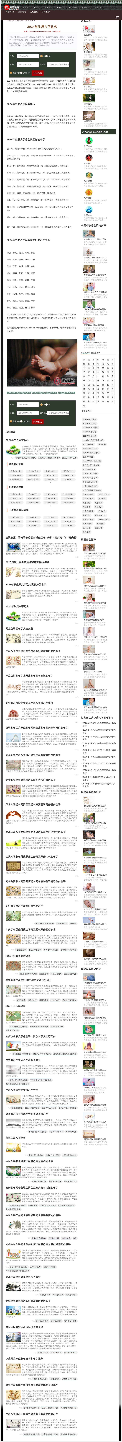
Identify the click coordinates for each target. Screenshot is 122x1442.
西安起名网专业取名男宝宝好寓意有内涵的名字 (32, 1187)
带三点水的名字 (35, 950)
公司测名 (85, 7)
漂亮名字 (33, 517)
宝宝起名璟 (43, 974)
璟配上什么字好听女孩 (39, 1027)
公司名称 (46, 12)
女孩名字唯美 (50, 494)
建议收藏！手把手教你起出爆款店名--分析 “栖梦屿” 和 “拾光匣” (42, 537)
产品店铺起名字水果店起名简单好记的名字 (29, 675)
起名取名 (86, 532)
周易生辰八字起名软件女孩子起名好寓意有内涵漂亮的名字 (38, 1244)
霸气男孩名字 (68, 471)
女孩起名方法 (100, 515)
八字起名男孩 (33, 471)
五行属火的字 (61, 923)
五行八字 (102, 511)
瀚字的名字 (32, 1000)
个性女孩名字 (50, 498)
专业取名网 (32, 1205)
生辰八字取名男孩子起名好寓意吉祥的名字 (29, 1161)
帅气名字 (68, 521)
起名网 (25, 7)
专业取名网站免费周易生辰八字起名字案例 (29, 703)
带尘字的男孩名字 (13, 1209)
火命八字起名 (88, 499)
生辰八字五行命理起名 (68, 1108)
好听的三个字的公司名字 (95, 275)
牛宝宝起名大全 (57, 1027)
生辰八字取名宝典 (39, 1182)
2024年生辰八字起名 (17, 440)
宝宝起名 (88, 35)
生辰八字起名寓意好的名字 (44, 393)
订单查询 (97, 7)
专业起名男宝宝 (42, 1321)
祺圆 (75, 1238)
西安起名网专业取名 (18, 1205)
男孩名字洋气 (50, 471)
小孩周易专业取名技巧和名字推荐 (24, 1358)
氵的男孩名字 (20, 950)
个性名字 (51, 517)
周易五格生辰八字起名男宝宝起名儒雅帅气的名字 (33, 755)
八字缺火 (88, 163)
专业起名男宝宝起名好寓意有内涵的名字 (28, 1300)
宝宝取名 (22, 12)
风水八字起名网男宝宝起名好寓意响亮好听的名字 (33, 804)
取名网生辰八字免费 (91, 465)
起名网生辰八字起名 (91, 453)
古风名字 (16, 525)
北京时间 (15, 73)
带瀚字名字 (55, 1000)
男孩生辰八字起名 (90, 482)
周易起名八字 (44, 1295)
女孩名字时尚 (68, 502)
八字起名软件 (35, 1267)
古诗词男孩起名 (68, 475)
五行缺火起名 (71, 1132)
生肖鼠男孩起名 (15, 475)
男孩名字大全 (15, 471)
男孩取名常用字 (33, 479)
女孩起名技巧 (68, 498)
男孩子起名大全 (55, 1182)
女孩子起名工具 (49, 1267)
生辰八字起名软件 (90, 474)
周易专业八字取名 (69, 1379)
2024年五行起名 (89, 423)
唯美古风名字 (33, 521)
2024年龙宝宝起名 (90, 428)
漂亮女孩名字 (15, 502)
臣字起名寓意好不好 (66, 1205)
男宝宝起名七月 (70, 1353)
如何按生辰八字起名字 (21, 1054)
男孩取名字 (33, 475)
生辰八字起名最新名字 (92, 490)
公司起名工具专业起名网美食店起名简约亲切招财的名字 (37, 727)
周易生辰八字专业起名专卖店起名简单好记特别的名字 (36, 831)
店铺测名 (88, 121)
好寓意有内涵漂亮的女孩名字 (17, 1271)
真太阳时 (25, 73)
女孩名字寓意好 (33, 502)
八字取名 (86, 507)
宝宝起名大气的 (70, 974)
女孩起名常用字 (33, 498)
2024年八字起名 (89, 432)
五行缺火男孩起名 (50, 480)
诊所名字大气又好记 (93, 672)
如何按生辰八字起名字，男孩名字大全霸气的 (31, 1036)
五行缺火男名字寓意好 (45, 923)
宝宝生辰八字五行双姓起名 (41, 1080)
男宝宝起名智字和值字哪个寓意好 (24, 1327)
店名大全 (34, 12)
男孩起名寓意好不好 (69, 1408)
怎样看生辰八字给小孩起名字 (17, 1084)
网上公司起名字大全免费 (19, 628)
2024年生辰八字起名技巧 (18, 393)
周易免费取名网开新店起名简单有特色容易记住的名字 (36, 881)
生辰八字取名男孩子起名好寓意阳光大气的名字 (32, 856)
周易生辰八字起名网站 (19, 1267)
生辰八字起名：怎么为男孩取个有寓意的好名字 (32, 1414)
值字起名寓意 (56, 1353)
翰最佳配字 (43, 1000)
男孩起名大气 (56, 974)
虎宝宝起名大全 (12, 1030)
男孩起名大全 (71, 1295)
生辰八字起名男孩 (53, 1155)
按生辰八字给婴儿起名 (42, 1054)
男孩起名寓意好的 (69, 1000)
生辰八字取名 (88, 457)
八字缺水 (88, 215)
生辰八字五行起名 (49, 1108)
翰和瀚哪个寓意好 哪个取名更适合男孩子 (28, 980)
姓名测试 (73, 7)
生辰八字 (102, 444)
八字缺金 (88, 198)
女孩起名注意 (88, 519)
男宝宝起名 (51, 475)
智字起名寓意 (43, 1353)
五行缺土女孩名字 (15, 499)
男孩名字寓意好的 (51, 950)
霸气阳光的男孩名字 (69, 950)
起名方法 (86, 515)
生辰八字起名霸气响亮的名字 (65, 1054)
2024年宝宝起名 (89, 436)
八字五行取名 (88, 511)
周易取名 (10, 12)
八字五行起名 (15, 521)
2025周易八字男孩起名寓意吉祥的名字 (27, 562)
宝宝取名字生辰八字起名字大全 (23, 1060)
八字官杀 (98, 503)
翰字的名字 (21, 1000)
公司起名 (49, 7)
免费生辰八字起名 (90, 478)
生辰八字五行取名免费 (92, 461)
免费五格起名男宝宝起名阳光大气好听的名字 (31, 779)
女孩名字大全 (15, 494)
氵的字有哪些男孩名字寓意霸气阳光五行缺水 (31, 929)
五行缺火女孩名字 (68, 494)
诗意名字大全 (50, 521)
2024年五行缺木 (89, 419)
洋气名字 (16, 517)
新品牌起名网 (53, 1238)
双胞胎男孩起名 (15, 479)
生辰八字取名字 (89, 469)
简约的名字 (66, 1238)
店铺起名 (61, 7)
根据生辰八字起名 (90, 486)
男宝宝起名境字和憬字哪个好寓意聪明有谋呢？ (32, 1385)
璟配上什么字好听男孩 (18, 956)
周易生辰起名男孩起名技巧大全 (23, 1277)
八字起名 (37, 7)
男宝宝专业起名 (70, 1321)
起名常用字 (51, 525)
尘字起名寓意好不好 (48, 1205)
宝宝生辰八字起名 (16, 1137)
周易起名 (29, 20)
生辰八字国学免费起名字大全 (22, 1090)
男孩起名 (100, 524)
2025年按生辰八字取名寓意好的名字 (26, 584)
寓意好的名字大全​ (66, 393)
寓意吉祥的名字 (70, 1182)
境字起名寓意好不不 (31, 1408)
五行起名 (73, 923)
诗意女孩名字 (33, 494)
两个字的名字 (68, 517)
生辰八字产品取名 (39, 1238)
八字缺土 (88, 181)
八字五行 (86, 503)
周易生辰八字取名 (90, 448)
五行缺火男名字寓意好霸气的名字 (24, 906)
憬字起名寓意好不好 (50, 1408)
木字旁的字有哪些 (56, 1132)
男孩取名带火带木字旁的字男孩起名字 (27, 1114)
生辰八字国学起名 (32, 1108)
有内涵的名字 (33, 525)
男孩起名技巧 (58, 1295)
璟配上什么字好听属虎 (28, 974)
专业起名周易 (56, 1321)
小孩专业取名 (54, 1379)
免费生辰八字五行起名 (19, 1080)
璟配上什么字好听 (16, 1006)
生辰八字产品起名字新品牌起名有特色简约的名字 (33, 1215)
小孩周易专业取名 (39, 1379)
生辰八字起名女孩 (69, 1155)
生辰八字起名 (88, 444)
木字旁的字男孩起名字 (38, 1132)
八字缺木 (88, 146)
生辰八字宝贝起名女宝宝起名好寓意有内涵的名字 (33, 651)
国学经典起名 (68, 525)
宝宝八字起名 (88, 494)
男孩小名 (68, 479)
